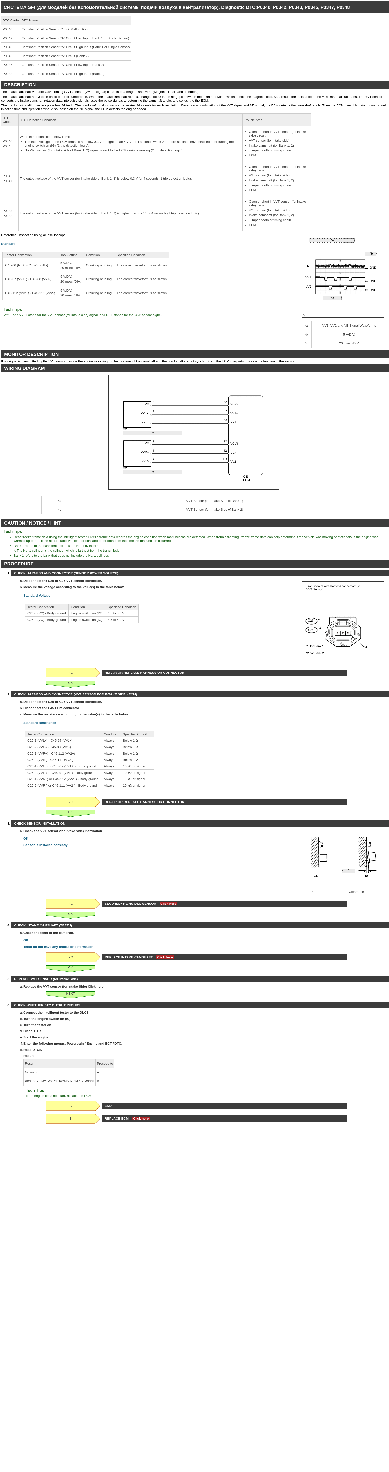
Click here (168, 903)
